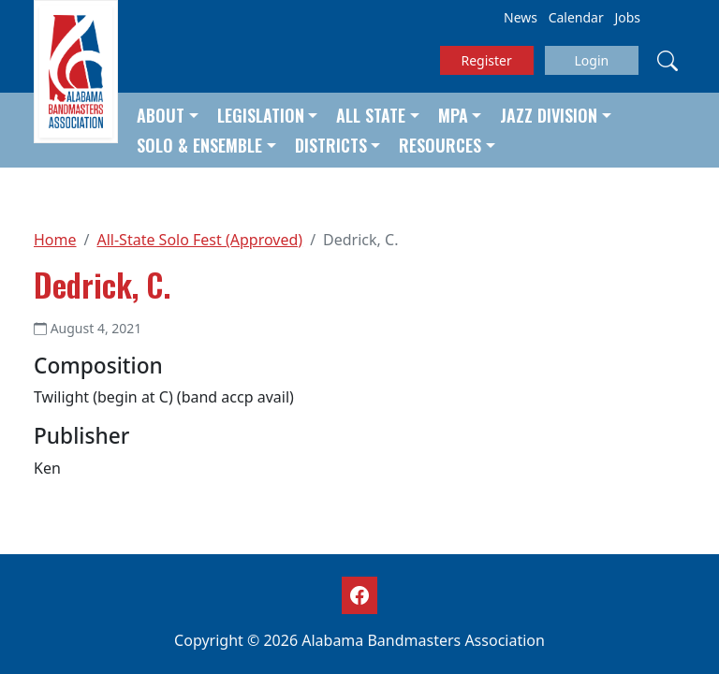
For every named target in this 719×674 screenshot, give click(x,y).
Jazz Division (548, 115)
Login (591, 60)
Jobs (627, 17)
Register (487, 60)
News (520, 17)
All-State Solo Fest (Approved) (199, 239)
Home (55, 239)
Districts (331, 145)
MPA (453, 115)
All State (370, 115)
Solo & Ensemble (199, 145)
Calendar (576, 17)
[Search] (667, 60)
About (160, 115)
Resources (440, 145)
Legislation (260, 115)
